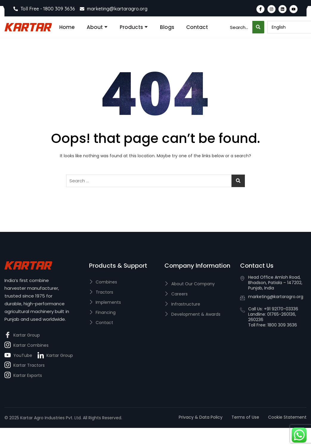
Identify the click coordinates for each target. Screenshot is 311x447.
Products (134, 27)
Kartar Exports (23, 376)
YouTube (18, 356)
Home (67, 27)
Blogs (167, 27)
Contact (197, 27)
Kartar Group (22, 335)
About (97, 27)
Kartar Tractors (24, 365)
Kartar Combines (26, 345)
